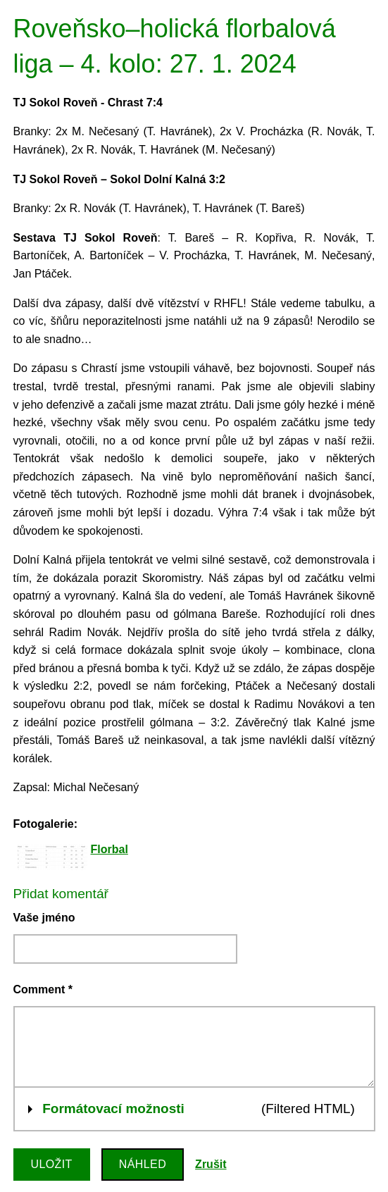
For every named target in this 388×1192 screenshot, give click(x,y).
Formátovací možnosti (113, 1107)
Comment (43, 989)
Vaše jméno (44, 918)
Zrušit (210, 1164)
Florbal (109, 849)
